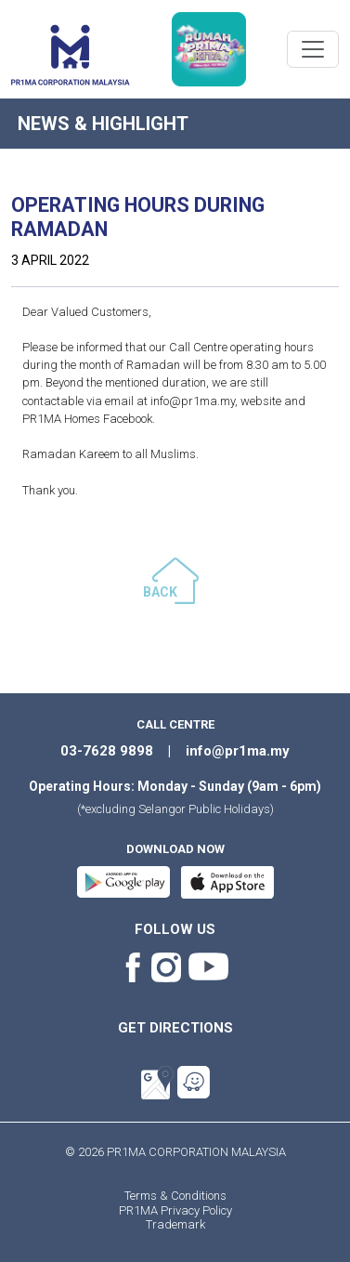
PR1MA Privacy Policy (175, 1210)
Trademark (175, 1224)
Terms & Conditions (175, 1196)
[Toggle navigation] (313, 49)
